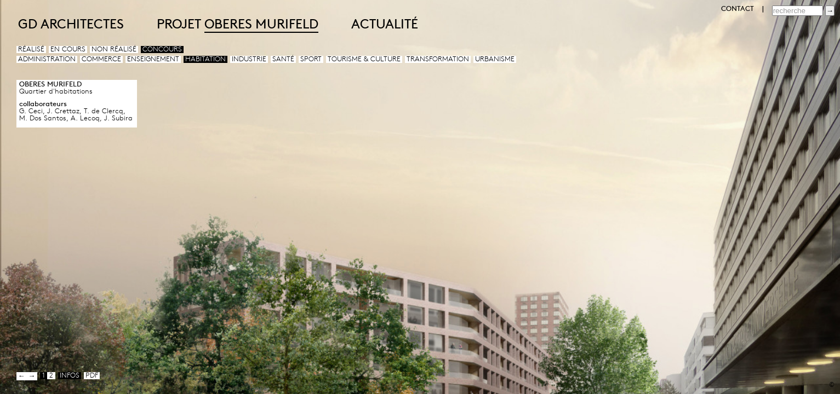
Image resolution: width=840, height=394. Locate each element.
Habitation (205, 59)
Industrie (249, 59)
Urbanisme (495, 59)
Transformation (438, 59)
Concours (162, 49)
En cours (67, 49)
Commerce (101, 59)
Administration (47, 59)
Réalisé (31, 49)
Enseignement (153, 59)
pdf (91, 375)
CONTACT (737, 9)
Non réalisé (114, 49)
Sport (311, 59)
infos (69, 375)
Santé (283, 59)
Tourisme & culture (364, 59)
